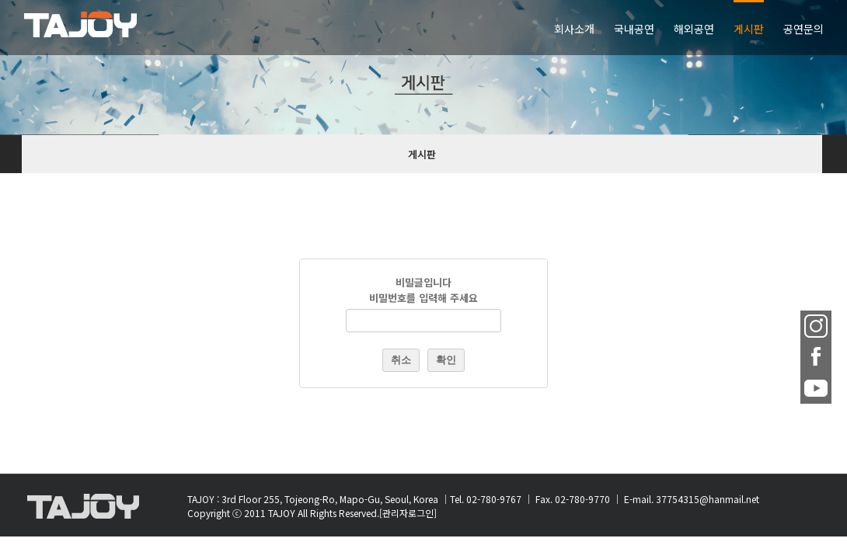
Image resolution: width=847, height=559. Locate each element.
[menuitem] (402, 27)
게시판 (422, 154)
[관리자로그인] (408, 512)
